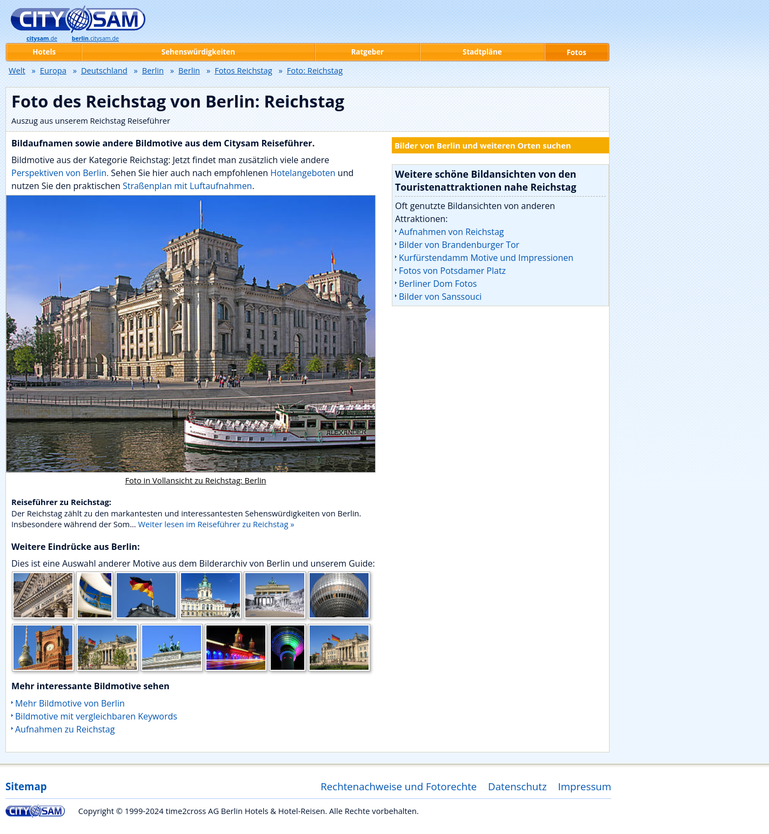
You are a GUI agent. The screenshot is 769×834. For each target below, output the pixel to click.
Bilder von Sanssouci (440, 296)
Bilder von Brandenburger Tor (459, 245)
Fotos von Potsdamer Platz (452, 271)
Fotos (576, 52)
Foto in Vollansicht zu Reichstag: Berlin (195, 480)
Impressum (585, 786)
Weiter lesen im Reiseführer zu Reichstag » (216, 524)
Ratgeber (367, 52)
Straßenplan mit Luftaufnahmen (187, 186)
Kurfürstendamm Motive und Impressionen (486, 258)
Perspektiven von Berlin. (60, 173)
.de (41, 38)
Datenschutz (517, 786)
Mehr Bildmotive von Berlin (70, 703)
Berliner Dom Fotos (438, 284)
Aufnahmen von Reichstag (451, 232)
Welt (17, 70)
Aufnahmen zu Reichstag (65, 729)
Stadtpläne (482, 52)
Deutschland (104, 70)
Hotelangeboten (304, 173)
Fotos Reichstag (243, 70)
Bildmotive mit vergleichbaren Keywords (96, 716)
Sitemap (25, 786)
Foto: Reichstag (315, 70)
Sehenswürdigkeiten (198, 52)
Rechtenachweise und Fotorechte (398, 786)
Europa (53, 70)
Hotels (44, 52)
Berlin (153, 70)
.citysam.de (95, 38)
